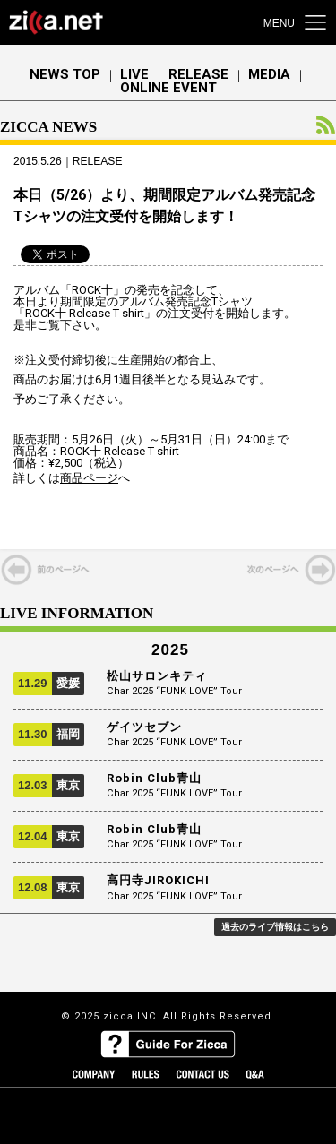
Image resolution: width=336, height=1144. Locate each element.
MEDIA (269, 75)
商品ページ (89, 478)
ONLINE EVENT (168, 88)
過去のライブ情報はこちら (275, 927)
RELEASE (198, 75)
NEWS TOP (65, 75)
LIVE (134, 75)
